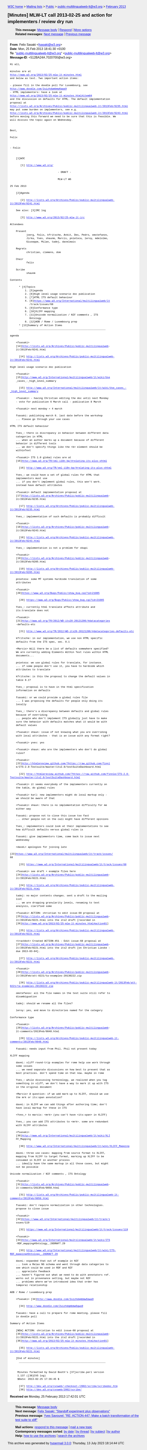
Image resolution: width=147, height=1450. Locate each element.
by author (113, 1431)
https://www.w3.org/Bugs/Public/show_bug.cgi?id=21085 (61, 593)
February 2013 (116, 6)
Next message (53, 34)
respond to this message (51, 1427)
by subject (98, 1431)
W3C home (15, 6)
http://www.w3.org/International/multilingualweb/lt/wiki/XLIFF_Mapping (77, 1146)
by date (69, 1431)
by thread (82, 1431)
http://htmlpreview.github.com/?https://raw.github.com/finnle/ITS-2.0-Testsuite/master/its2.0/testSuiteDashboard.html (69, 775)
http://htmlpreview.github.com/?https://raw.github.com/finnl (66, 763)
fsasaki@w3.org (49, 44)
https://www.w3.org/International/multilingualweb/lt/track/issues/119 (77, 1229)
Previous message (78, 34)
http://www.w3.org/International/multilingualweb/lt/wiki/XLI (66, 1136)
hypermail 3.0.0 (60, 1443)
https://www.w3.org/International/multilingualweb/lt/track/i (66, 1219)
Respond (66, 30)
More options (83, 30)
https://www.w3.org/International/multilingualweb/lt (72, 301)
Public (50, 6)
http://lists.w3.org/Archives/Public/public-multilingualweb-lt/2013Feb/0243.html (69, 113)
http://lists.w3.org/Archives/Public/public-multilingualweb (65, 346)
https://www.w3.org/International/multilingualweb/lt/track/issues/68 (76, 864)
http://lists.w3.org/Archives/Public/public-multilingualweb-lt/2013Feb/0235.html (69, 106)
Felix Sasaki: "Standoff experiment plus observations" (74, 1411)
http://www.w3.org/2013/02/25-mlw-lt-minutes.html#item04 (51, 96)
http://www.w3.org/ (39, 165)
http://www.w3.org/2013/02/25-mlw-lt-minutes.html (46, 75)
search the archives (71, 1435)
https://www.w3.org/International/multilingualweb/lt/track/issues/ (64, 854)
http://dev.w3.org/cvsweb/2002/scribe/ (54, 1389)
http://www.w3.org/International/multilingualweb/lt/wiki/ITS (66, 1240)
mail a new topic (81, 1427)
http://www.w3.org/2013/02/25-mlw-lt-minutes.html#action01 (64, 923)
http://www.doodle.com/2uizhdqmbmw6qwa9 (38, 89)
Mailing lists (34, 6)
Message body (47, 30)
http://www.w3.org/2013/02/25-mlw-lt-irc (55, 217)
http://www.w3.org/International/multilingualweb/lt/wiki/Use (66, 377)
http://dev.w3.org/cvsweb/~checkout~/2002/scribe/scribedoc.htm (72, 1386)
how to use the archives (40, 1435)
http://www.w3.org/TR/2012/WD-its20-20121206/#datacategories (66, 621)
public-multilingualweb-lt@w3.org (80, 6)
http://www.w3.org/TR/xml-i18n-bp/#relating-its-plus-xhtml (64, 461)
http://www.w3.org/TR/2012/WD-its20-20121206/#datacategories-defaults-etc (80, 631)
